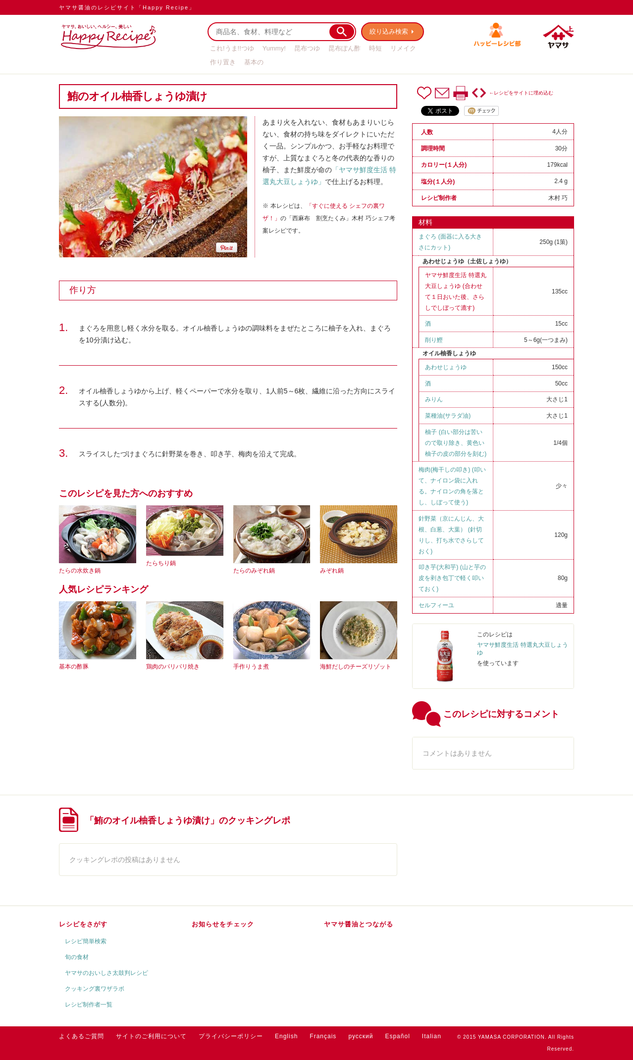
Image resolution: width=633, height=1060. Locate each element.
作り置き (223, 62)
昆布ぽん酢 (344, 48)
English (286, 1036)
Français (323, 1036)
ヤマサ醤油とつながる (358, 924)
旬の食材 (77, 957)
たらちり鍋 (161, 563)
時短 (375, 48)
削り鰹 (434, 340)
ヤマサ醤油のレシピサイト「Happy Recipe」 (127, 7)
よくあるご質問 (81, 1036)
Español (397, 1036)
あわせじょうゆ (446, 367)
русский (360, 1036)
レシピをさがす (83, 924)
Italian (431, 1036)
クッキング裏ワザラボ (94, 988)
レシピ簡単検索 (85, 941)
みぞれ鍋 (332, 570)
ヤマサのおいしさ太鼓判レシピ (106, 972)
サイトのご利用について (151, 1036)
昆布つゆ (307, 48)
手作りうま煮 (251, 666)
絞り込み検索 (388, 31)
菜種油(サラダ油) (448, 415)
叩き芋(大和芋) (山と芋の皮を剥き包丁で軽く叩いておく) (452, 578)
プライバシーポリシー (231, 1036)
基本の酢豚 (74, 666)
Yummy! (274, 48)
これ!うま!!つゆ (232, 48)
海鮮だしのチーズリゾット (355, 666)
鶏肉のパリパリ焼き (173, 666)
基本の (254, 62)
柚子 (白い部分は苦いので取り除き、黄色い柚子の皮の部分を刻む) (455, 443)
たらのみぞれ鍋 (254, 570)
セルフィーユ (436, 605)
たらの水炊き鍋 (80, 570)
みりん (434, 399)
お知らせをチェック (223, 924)
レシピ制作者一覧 (88, 1004)
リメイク (403, 48)
